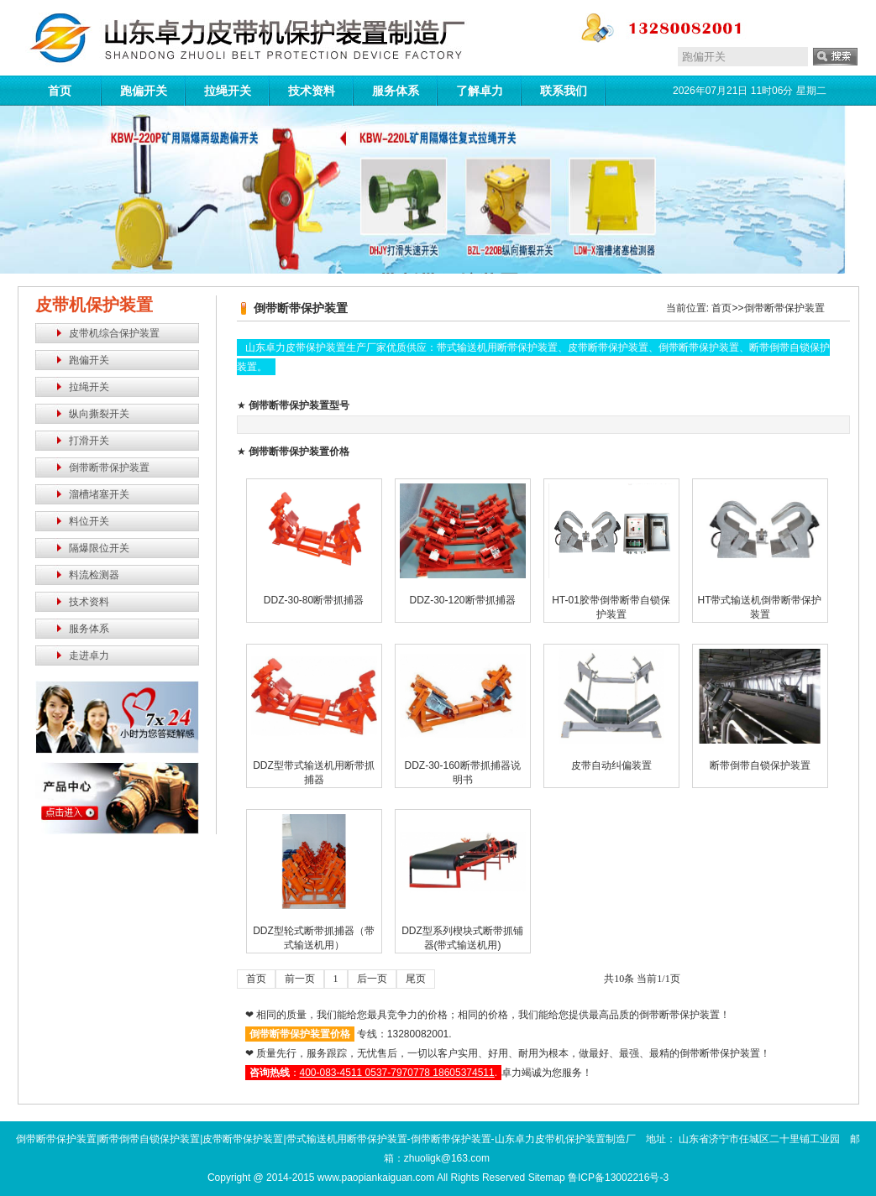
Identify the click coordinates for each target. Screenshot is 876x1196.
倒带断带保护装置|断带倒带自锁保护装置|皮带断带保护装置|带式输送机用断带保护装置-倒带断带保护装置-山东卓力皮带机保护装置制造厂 (325, 1139)
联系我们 (563, 90)
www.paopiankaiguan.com (375, 1177)
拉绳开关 (227, 90)
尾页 (416, 978)
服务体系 (395, 90)
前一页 (300, 978)
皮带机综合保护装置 (114, 333)
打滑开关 (89, 441)
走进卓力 (89, 655)
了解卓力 (479, 90)
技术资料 (311, 90)
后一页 (372, 978)
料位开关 (89, 521)
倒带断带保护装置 (109, 467)
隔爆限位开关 (99, 548)
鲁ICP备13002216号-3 (618, 1177)
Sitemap (546, 1177)
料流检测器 (94, 575)
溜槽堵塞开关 (99, 494)
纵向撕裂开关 (99, 414)
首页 (59, 90)
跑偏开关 (143, 90)
